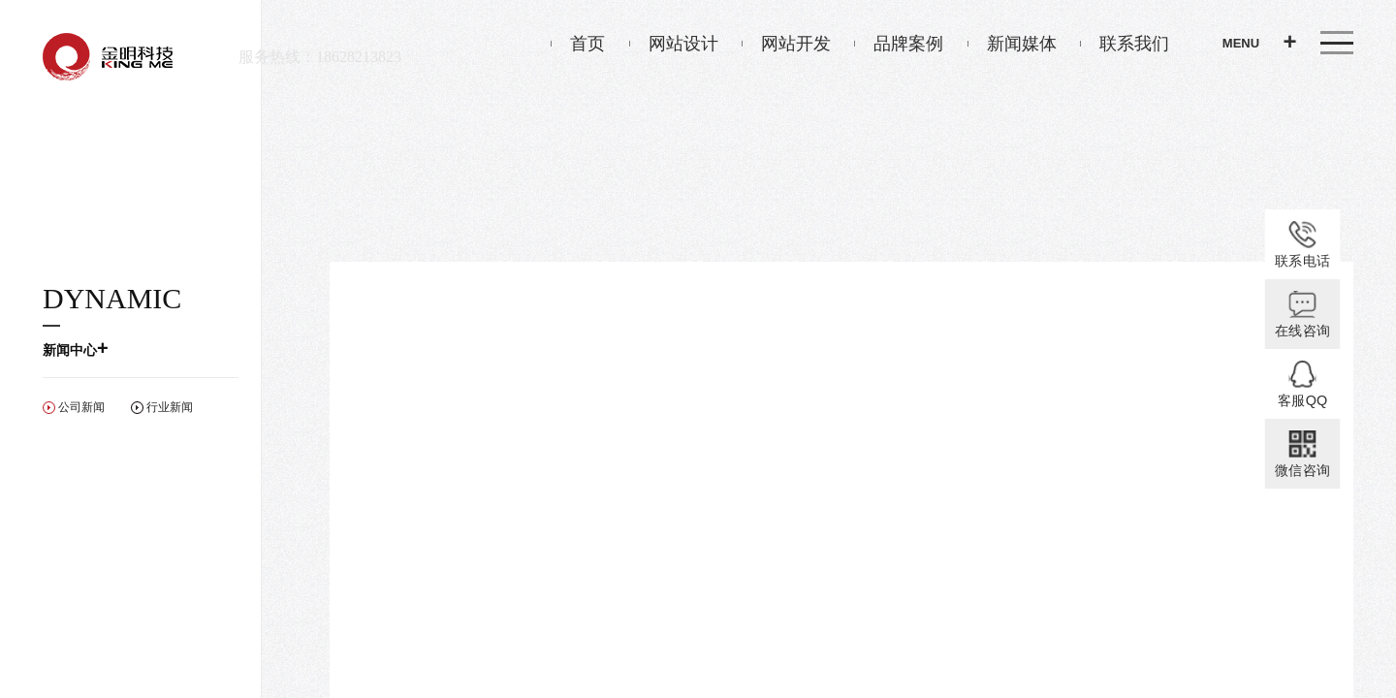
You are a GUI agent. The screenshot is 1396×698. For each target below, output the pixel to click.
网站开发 (786, 43)
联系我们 (1124, 43)
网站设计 (673, 43)
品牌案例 (898, 43)
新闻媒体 (1012, 43)
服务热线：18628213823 (319, 56)
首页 (578, 43)
